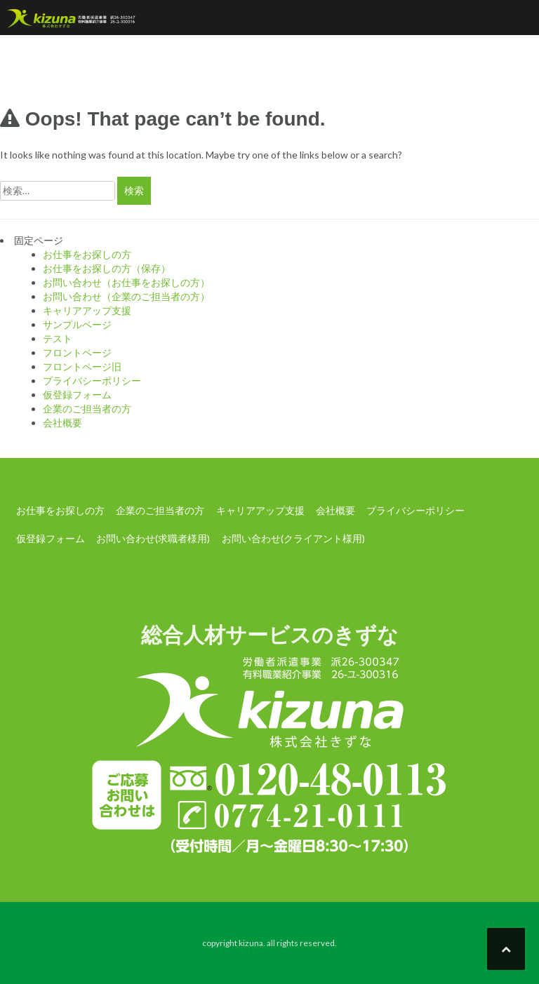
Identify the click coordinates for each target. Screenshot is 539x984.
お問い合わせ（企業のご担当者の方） (126, 296)
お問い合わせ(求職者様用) (153, 538)
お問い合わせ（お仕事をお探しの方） (126, 282)
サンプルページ (77, 324)
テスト (57, 338)
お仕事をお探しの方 (87, 254)
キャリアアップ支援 (87, 310)
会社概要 (62, 423)
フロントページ (77, 352)
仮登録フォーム (77, 394)
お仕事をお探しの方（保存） (107, 268)
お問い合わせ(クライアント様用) (293, 538)
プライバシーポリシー (92, 380)
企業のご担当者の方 (87, 409)
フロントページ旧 (82, 366)
